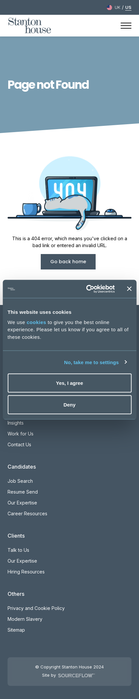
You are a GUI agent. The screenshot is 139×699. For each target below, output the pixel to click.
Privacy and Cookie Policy (36, 608)
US (128, 7)
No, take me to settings (91, 362)
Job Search (20, 481)
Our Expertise (22, 502)
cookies (36, 322)
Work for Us (21, 433)
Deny (69, 404)
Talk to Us (18, 550)
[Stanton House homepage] (30, 25)
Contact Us (19, 444)
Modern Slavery (25, 619)
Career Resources (27, 513)
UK (117, 7)
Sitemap (16, 630)
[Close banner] (129, 289)
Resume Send (23, 492)
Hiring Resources (26, 571)
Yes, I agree (69, 383)
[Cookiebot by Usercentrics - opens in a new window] (87, 289)
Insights (16, 423)
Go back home (68, 261)
